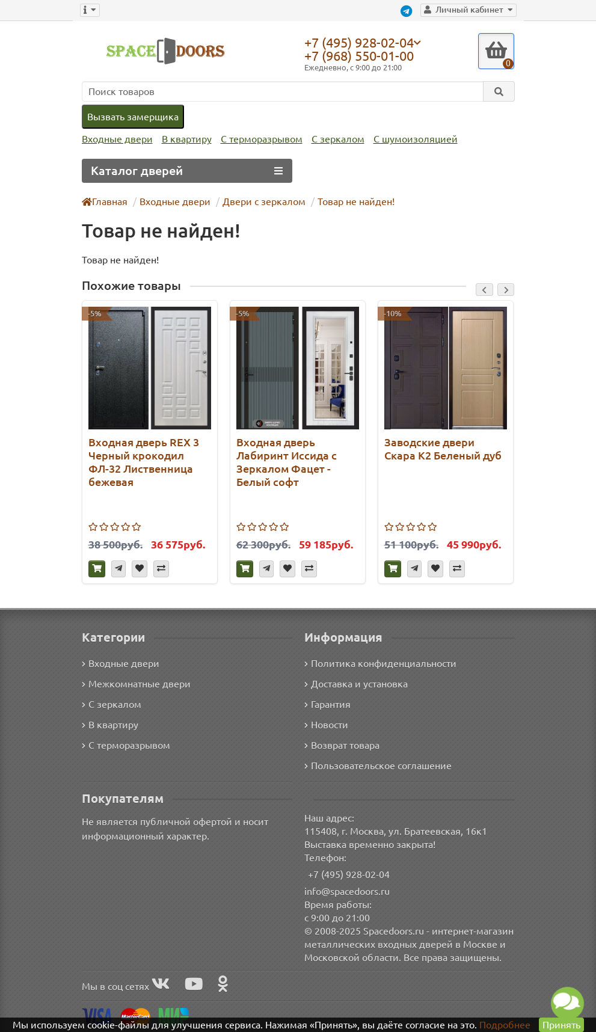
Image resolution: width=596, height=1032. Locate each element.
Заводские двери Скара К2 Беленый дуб (443, 448)
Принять (561, 1024)
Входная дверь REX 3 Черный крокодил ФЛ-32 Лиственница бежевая (143, 462)
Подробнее (504, 1024)
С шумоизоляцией (415, 139)
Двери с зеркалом (264, 201)
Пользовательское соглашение (378, 765)
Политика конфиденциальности (380, 663)
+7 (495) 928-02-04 (359, 42)
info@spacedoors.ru (347, 891)
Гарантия (327, 704)
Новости (326, 724)
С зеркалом (338, 139)
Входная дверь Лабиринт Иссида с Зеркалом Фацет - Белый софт (286, 462)
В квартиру (187, 139)
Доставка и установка (356, 683)
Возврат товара (341, 745)
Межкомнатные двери (136, 683)
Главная (104, 201)
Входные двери (117, 139)
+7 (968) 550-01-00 (359, 55)
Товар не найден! (356, 201)
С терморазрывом (262, 139)
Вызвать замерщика (133, 116)
